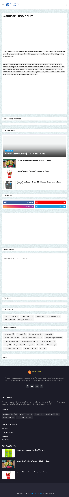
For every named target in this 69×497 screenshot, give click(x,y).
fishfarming (51, 345)
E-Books (5, 428)
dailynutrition (19, 345)
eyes (31, 345)
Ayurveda (21, 334)
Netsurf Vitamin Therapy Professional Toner (33, 171)
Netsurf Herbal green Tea (32, 338)
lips (34, 348)
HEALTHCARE (53, 316)
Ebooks (40, 316)
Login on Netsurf (8, 432)
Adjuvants (9, 334)
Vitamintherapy (11, 341)
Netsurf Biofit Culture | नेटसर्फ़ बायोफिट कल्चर (30, 450)
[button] (3, 5)
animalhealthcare (48, 341)
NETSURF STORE (36, 493)
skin (42, 348)
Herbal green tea (12, 338)
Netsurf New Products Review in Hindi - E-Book (34, 160)
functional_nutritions (13, 348)
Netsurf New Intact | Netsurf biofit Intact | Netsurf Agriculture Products (39, 183)
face (40, 345)
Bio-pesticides (35, 334)
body (8, 345)
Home (5, 357)
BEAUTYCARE (27, 316)
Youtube (5, 436)
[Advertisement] (34, 35)
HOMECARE (10, 320)
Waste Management (29, 341)
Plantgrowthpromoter (53, 338)
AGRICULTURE (11, 316)
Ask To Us (5, 440)
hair (26, 348)
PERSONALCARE (25, 320)
